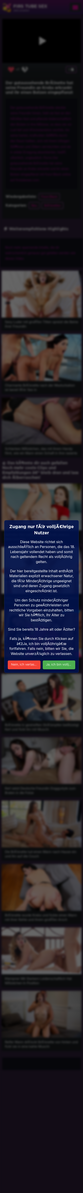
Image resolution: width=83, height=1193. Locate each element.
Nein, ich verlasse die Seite (26, 664)
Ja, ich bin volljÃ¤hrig (60, 664)
